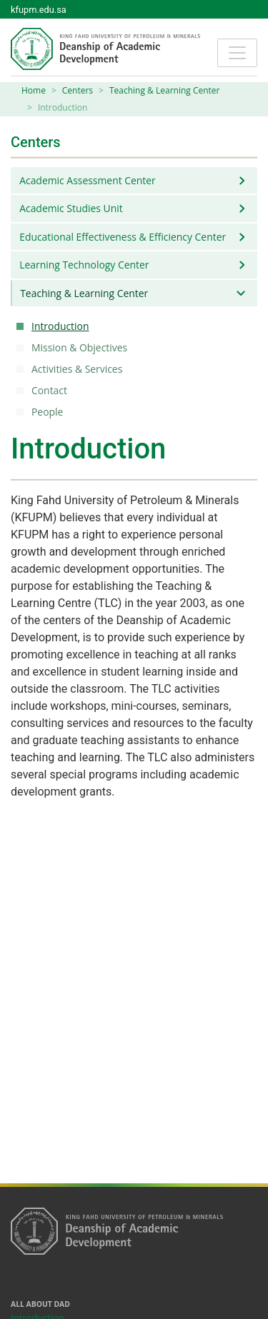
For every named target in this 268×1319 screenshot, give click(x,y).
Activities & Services (79, 369)
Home (33, 90)
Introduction (62, 326)
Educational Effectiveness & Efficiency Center (122, 237)
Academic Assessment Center (87, 180)
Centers (77, 90)
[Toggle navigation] (237, 53)
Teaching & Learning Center (164, 90)
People (49, 411)
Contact (51, 390)
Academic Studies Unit (70, 208)
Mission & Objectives (81, 347)
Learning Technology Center (84, 264)
